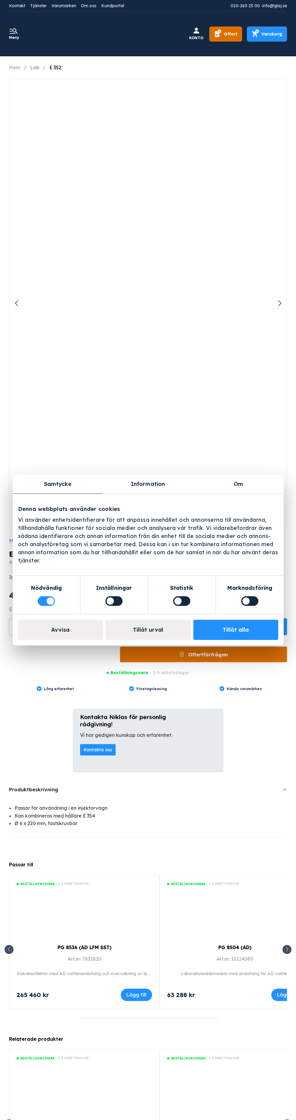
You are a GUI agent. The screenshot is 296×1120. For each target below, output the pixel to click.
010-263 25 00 (245, 5)
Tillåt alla (236, 629)
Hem (14, 67)
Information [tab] (148, 483)
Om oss (88, 5)
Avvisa (60, 629)
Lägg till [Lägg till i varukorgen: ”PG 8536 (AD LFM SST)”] (136, 995)
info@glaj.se (274, 5)
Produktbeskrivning (33, 790)
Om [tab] (238, 483)
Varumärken (63, 5)
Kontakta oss (98, 749)
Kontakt (17, 5)
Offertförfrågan (207, 655)
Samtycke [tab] (58, 483)
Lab (34, 67)
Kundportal (112, 5)
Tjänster (38, 5)
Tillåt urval (148, 629)
